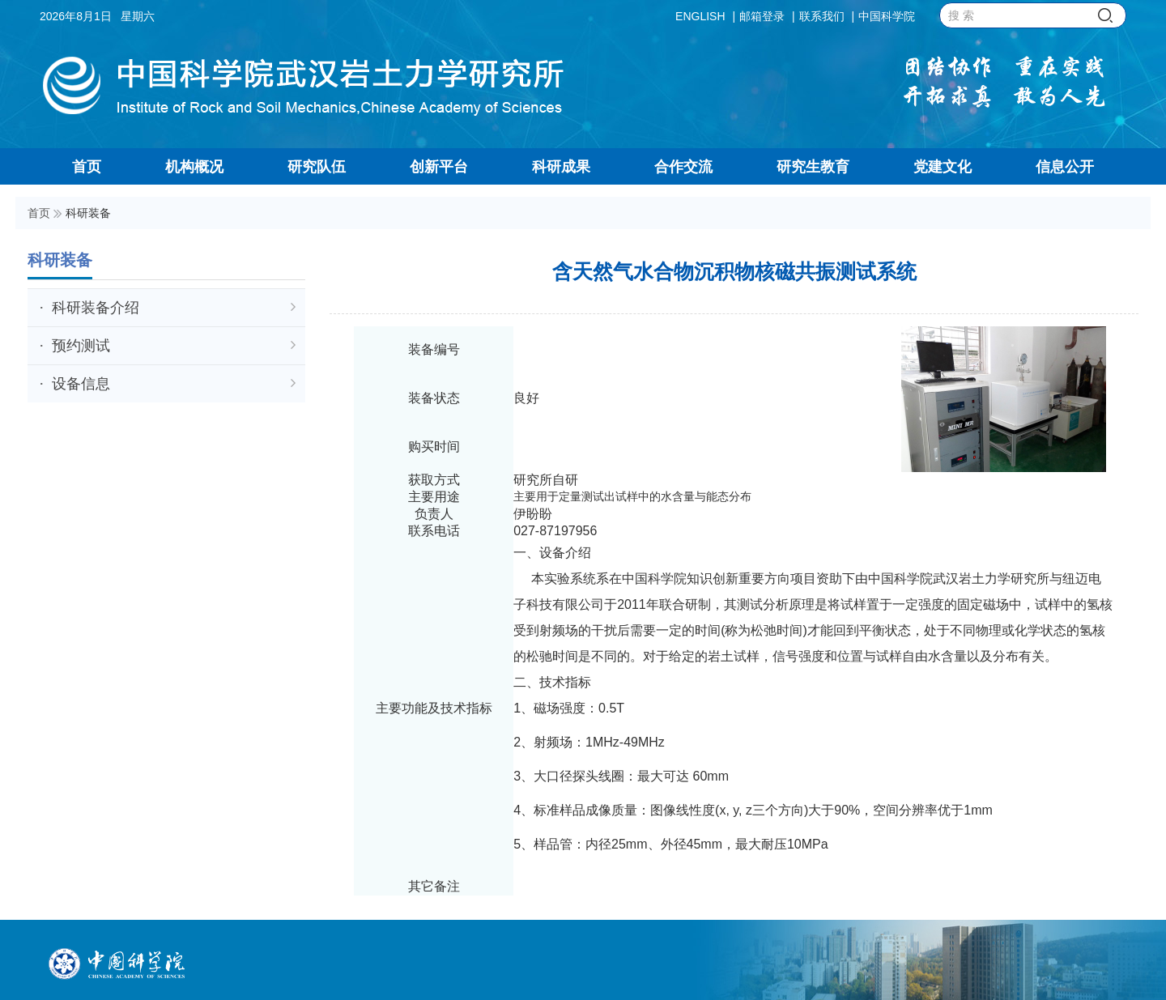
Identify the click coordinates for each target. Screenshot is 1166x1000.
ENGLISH (700, 16)
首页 (39, 212)
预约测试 (174, 346)
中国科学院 (886, 16)
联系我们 (822, 16)
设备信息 (174, 384)
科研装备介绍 (174, 308)
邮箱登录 (762, 16)
